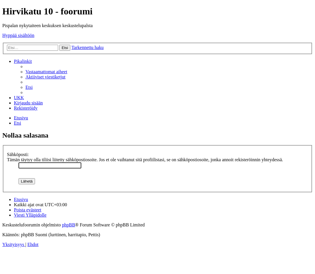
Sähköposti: (18, 154)
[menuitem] (46, 71)
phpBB (68, 224)
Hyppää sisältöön (18, 35)
